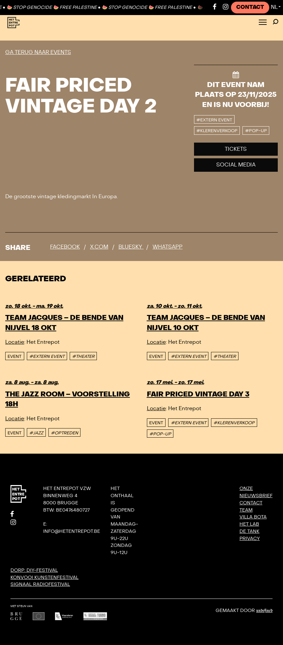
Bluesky (131, 247)
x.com (99, 247)
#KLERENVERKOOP (234, 423)
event (15, 356)
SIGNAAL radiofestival (40, 584)
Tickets (236, 149)
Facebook (65, 247)
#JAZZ (36, 433)
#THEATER (83, 356)
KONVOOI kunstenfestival (44, 577)
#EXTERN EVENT (46, 356)
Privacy (249, 538)
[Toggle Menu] (263, 22)
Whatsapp (167, 247)
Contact (250, 7)
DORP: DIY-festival (34, 570)
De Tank (249, 531)
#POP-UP (160, 434)
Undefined (264, 610)
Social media (236, 165)
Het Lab (249, 524)
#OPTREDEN (64, 433)
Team (246, 510)
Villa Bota (253, 517)
